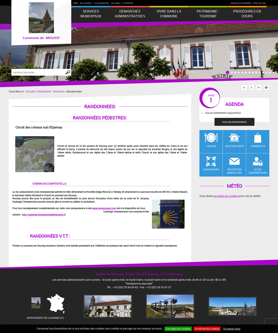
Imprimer (267, 87)
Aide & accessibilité (241, 2)
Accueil (30, 91)
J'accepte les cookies (178, 328)
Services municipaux (91, 13)
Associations (211, 169)
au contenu (86, 2)
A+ (259, 87)
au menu (115, 2)
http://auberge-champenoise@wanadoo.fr (44, 214)
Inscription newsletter (234, 171)
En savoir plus (231, 328)
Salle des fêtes (234, 146)
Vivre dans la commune (169, 13)
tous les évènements (234, 122)
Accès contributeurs (257, 171)
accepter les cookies (226, 196)
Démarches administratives (130, 13)
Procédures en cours (247, 13)
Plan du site (259, 2)
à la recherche (101, 2)
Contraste (128, 2)
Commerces (258, 146)
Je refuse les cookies (207, 328)
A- (244, 87)
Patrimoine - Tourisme (208, 13)
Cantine (211, 146)
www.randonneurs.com (104, 208)
